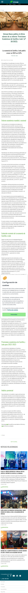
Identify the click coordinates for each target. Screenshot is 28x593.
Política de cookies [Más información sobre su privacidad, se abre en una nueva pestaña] (12, 310)
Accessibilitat (3, 589)
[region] (14, 296)
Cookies (2, 584)
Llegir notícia (4, 486)
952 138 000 (5, 578)
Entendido (14, 314)
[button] (2, 10)
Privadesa (3, 586)
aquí (7, 424)
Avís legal (3, 581)
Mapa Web (3, 591)
